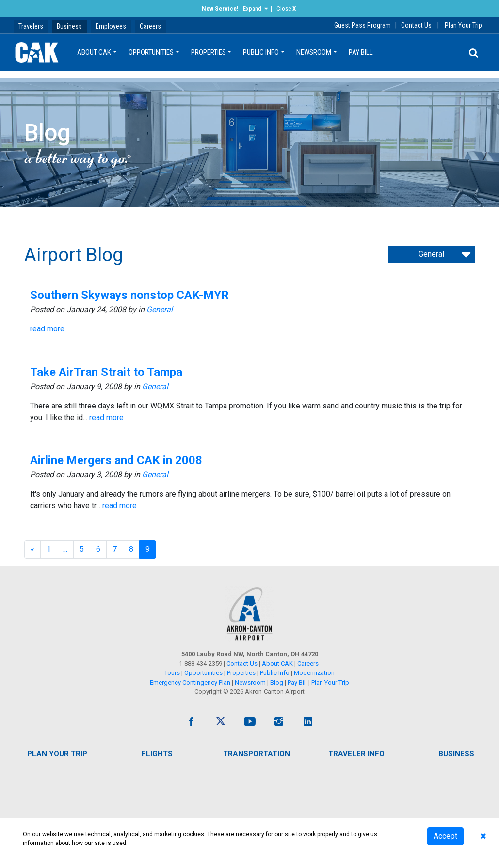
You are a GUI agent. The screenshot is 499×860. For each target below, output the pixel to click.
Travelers (30, 26)
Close (286, 8)
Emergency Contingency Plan (190, 682)
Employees (111, 26)
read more (47, 328)
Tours (172, 672)
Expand (252, 8)
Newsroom (313, 52)
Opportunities (151, 52)
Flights (157, 754)
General (159, 309)
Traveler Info (356, 754)
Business (69, 26)
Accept (445, 836)
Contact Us (416, 25)
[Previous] (32, 549)
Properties (208, 52)
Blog (276, 682)
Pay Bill (361, 52)
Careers (150, 26)
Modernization (314, 672)
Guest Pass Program (362, 25)
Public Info (261, 52)
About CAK (94, 52)
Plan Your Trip (463, 25)
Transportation (256, 754)
